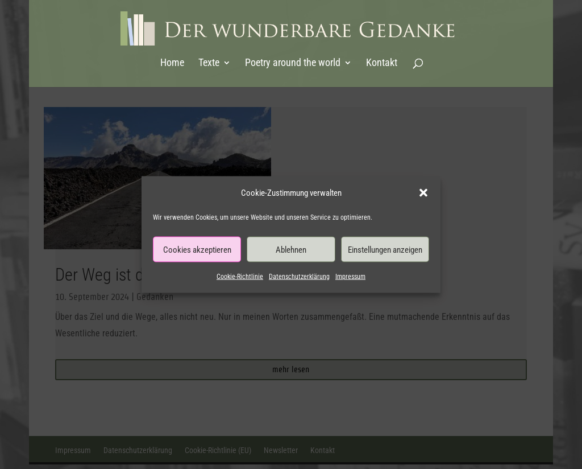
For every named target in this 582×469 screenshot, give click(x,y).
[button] (423, 193)
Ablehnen (291, 249)
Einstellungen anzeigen (385, 249)
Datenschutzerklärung (299, 277)
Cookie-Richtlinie (240, 277)
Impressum (350, 277)
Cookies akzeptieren (197, 249)
